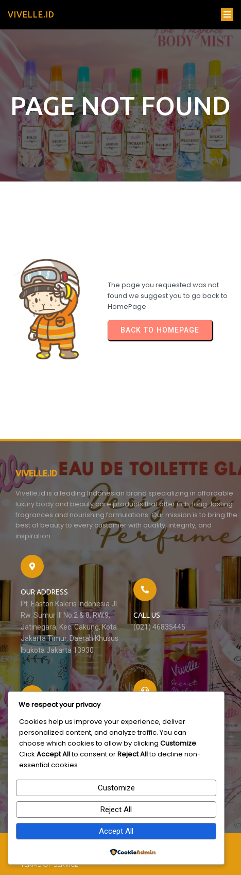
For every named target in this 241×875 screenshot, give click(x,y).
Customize (116, 788)
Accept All (116, 831)
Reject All (116, 809)
